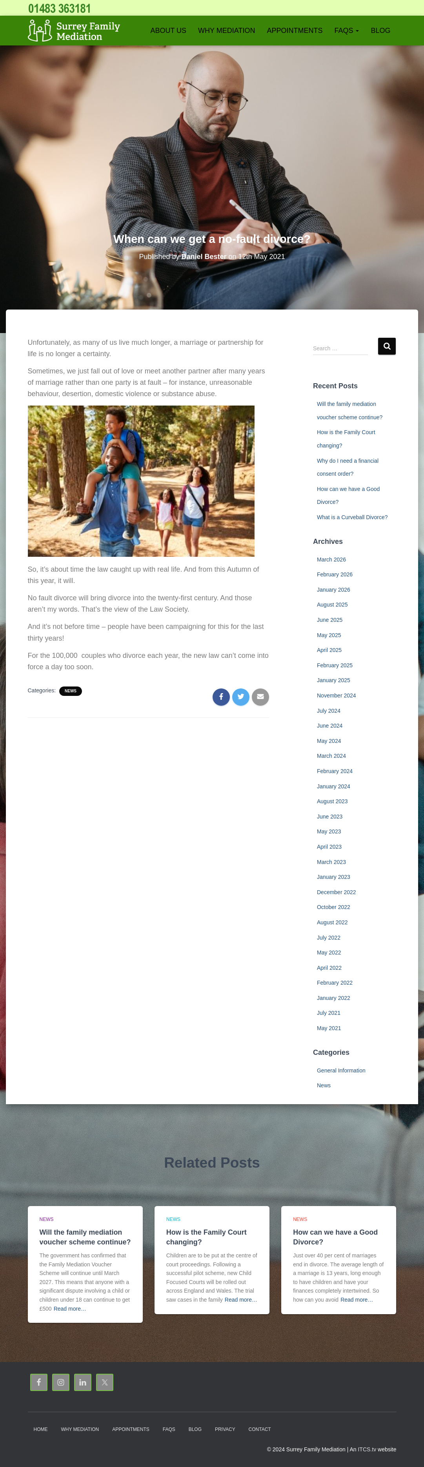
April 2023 (329, 847)
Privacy (225, 1429)
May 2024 (329, 741)
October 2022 (333, 907)
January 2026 (333, 590)
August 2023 (332, 801)
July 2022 (328, 938)
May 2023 (329, 831)
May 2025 (329, 635)
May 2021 (329, 1028)
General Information (341, 1070)
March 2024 (331, 756)
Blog (380, 30)
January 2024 (333, 786)
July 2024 (328, 711)
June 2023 (329, 816)
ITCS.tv (367, 1449)
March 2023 (331, 862)
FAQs (346, 30)
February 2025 (335, 665)
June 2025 (329, 620)
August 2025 (332, 604)
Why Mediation (226, 30)
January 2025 (333, 680)
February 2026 (335, 574)
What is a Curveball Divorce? (352, 517)
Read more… (70, 1309)
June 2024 (329, 726)
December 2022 (336, 892)
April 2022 (329, 968)
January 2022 (333, 998)
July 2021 (328, 1013)
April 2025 (329, 650)
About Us (168, 30)
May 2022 (329, 952)
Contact (260, 1429)
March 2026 (331, 559)
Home (41, 1429)
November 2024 (336, 695)
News (70, 691)
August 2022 (332, 922)
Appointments (294, 30)
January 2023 (333, 877)
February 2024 (335, 771)
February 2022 (335, 983)
